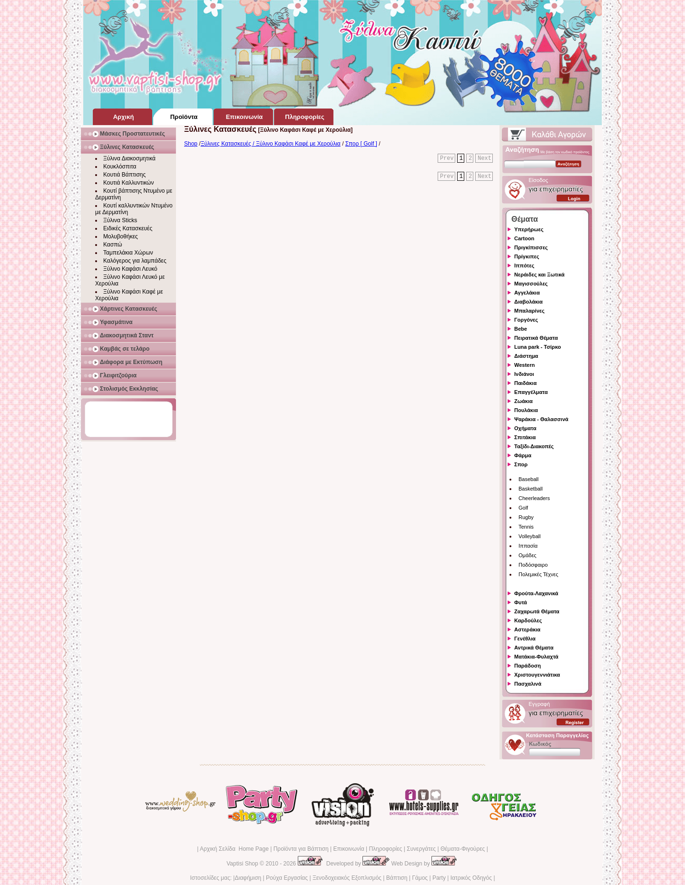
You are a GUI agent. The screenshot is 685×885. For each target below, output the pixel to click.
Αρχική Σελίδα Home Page (234, 849)
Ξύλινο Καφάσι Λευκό (130, 269)
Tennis (526, 527)
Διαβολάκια (528, 302)
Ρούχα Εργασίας (287, 878)
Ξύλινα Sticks (120, 220)
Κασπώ (112, 244)
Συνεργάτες (421, 849)
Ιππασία (528, 546)
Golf (523, 508)
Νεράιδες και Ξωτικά (539, 274)
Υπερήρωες (529, 229)
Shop (190, 143)
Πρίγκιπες (526, 256)
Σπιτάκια (525, 437)
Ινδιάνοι (524, 374)
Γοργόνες (526, 320)
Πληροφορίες (385, 849)
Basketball (531, 489)
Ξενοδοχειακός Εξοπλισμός (347, 878)
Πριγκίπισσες (531, 247)
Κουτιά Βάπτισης (124, 174)
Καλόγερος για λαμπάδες (134, 260)
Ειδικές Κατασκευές (127, 228)
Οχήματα (525, 428)
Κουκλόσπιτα (119, 166)
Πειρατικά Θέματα (536, 338)
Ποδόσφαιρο (533, 565)
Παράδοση (527, 666)
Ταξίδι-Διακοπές (534, 446)
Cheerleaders (534, 498)
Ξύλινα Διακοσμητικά (129, 158)
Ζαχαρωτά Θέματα (536, 611)
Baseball (528, 479)
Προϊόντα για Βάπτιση (301, 849)
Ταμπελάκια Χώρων (128, 252)
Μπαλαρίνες (529, 311)
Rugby (526, 517)
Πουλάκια (526, 410)
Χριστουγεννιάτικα (537, 675)
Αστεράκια (527, 629)
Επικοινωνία (348, 849)
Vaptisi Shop (242, 863)
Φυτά (520, 602)
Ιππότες (524, 265)
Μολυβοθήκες (120, 236)
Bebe (520, 329)
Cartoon (524, 238)
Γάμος (420, 878)
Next (484, 158)
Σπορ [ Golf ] (361, 143)
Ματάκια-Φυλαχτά (536, 656)
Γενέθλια (525, 638)
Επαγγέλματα (531, 392)
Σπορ (521, 464)
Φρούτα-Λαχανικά (536, 593)
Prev (447, 158)
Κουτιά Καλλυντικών (128, 182)
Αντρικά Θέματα (533, 647)
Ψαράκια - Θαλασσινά (541, 419)
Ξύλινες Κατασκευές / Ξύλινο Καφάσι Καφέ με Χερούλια (271, 143)
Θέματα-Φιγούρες (462, 849)
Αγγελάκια (527, 292)
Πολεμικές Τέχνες (538, 574)
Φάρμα (522, 455)
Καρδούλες (528, 620)
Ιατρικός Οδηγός (471, 878)
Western (524, 365)
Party (439, 878)
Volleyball (529, 536)
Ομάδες (528, 555)
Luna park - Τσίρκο (537, 347)
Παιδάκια (525, 383)
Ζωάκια (523, 401)
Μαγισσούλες (531, 283)
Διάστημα (526, 356)
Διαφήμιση (248, 878)
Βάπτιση (397, 878)
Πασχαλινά (527, 684)
